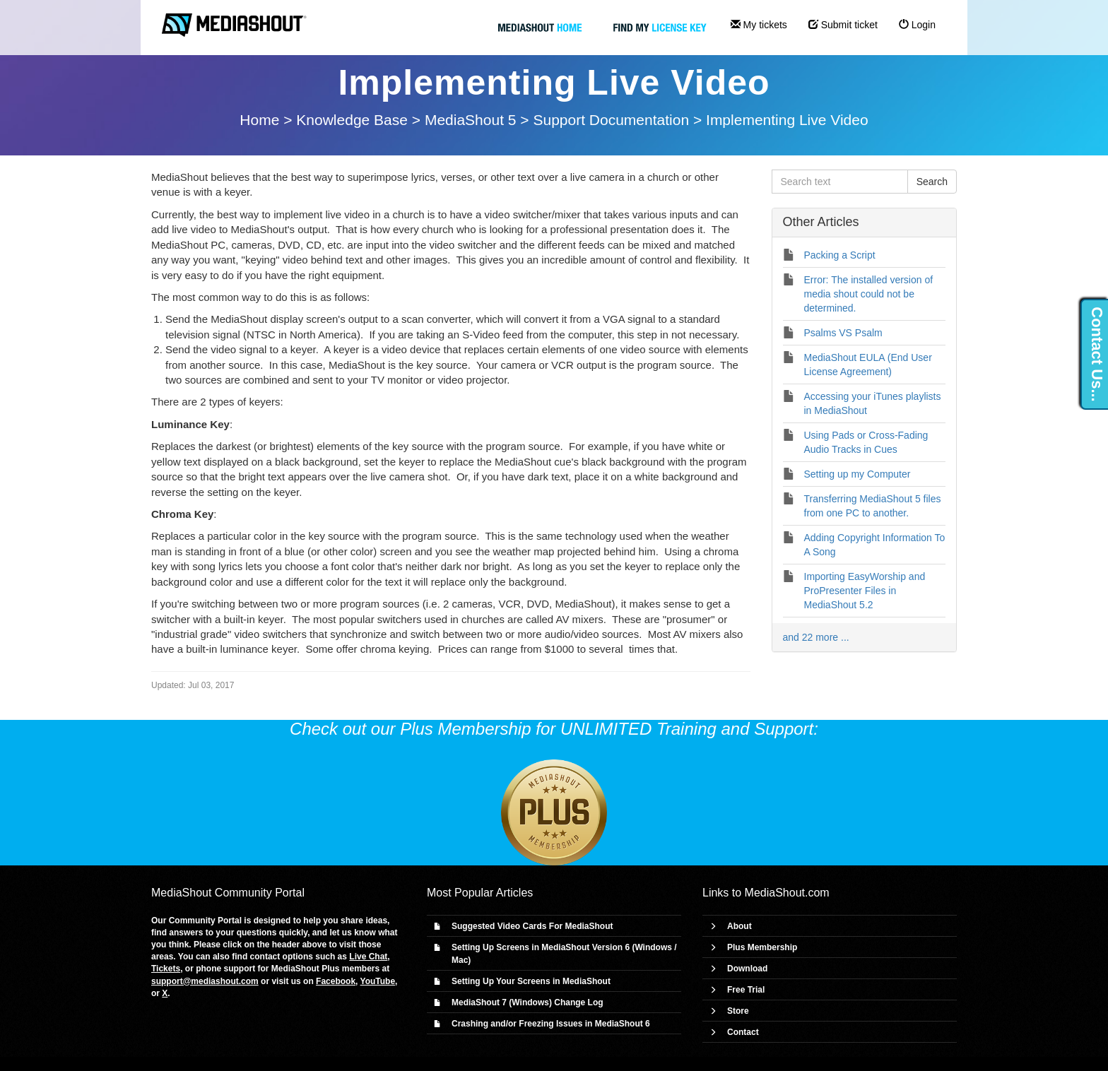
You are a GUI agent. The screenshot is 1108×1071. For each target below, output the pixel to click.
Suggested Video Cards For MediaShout (532, 926)
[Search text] (840, 182)
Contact (743, 1032)
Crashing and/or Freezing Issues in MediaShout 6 (551, 1024)
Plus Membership (762, 947)
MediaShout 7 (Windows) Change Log (527, 1002)
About (739, 926)
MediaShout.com (787, 893)
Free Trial (746, 990)
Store (738, 1011)
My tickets (759, 24)
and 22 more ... (816, 637)
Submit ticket (843, 24)
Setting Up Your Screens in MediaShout (531, 981)
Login (917, 24)
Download (747, 969)
